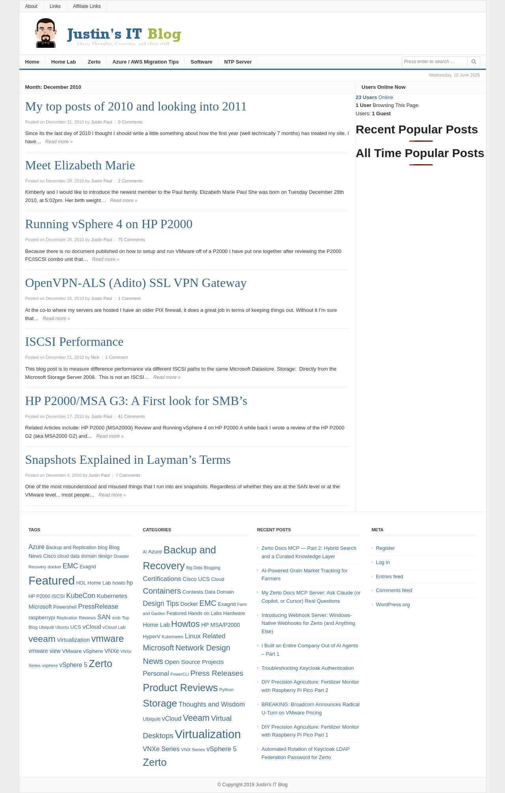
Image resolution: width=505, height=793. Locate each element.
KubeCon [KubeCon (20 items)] (80, 596)
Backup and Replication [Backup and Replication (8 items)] (71, 547)
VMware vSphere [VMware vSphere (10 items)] (82, 651)
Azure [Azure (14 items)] (36, 547)
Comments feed (394, 590)
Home (32, 62)
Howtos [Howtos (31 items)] (185, 624)
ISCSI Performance (74, 341)
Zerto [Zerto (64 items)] (154, 762)
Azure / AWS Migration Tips (145, 62)
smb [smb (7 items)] (116, 617)
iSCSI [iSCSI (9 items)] (58, 596)
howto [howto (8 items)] (118, 583)
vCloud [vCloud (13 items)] (91, 626)
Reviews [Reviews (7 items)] (87, 617)
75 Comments (131, 239)
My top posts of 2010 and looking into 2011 (136, 106)
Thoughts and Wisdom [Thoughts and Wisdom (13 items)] (211, 704)
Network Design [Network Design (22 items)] (202, 647)
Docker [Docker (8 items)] (189, 604)
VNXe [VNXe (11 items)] (112, 651)
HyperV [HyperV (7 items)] (152, 636)
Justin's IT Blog (272, 784)
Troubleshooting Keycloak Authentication (308, 668)
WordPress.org (393, 604)
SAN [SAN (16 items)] (103, 617)
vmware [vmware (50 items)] (107, 639)
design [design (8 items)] (105, 556)
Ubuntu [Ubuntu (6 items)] (62, 627)
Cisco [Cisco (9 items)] (49, 556)
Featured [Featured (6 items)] (176, 613)
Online (374, 97)
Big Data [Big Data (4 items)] (194, 567)
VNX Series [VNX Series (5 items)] (193, 749)
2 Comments (130, 180)
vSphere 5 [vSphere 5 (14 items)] (73, 665)
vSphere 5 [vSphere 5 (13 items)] (221, 749)
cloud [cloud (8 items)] (63, 556)
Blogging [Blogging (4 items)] (212, 567)
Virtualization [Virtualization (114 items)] (208, 734)
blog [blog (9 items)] (102, 547)
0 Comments (130, 122)
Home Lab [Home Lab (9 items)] (99, 583)
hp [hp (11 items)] (130, 582)
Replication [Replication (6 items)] (66, 617)
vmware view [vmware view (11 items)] (44, 651)
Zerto (94, 62)
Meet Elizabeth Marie (80, 165)
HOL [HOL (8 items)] (81, 583)
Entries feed (389, 576)
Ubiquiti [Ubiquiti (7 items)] (46, 627)
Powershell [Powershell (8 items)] (65, 607)
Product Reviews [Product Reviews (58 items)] (180, 687)
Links (55, 6)
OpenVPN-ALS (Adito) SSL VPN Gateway (136, 283)
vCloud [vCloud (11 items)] (171, 718)
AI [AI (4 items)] (145, 551)
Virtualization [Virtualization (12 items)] (73, 640)
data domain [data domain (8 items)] (83, 556)
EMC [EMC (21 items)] (207, 603)
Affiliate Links (87, 6)
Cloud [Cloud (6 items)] (217, 579)
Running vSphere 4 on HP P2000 (109, 224)
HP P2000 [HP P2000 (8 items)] (39, 596)
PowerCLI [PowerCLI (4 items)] (179, 674)
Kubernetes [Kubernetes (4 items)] (172, 636)
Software (201, 62)
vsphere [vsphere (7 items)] (50, 665)
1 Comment (129, 298)
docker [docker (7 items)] (54, 566)
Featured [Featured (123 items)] (51, 580)
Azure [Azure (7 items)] (155, 552)
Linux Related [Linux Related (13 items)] (205, 636)
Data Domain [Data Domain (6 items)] (219, 592)
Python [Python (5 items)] (226, 689)
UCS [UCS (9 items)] (75, 627)
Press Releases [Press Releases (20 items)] (216, 673)
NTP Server (238, 62)
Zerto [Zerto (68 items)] (100, 663)
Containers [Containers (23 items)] (162, 591)
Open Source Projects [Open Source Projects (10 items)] (194, 661)
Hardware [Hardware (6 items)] (234, 613)
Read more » (59, 141)
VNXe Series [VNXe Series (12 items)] (161, 748)
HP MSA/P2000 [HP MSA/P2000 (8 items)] (220, 625)
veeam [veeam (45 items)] (42, 639)
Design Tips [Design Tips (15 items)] (161, 603)
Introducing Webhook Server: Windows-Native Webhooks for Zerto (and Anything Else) (308, 623)
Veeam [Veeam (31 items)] (196, 718)
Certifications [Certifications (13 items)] (162, 579)
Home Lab (63, 62)
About (31, 6)
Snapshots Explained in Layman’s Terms (128, 459)
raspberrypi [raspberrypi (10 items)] (41, 618)
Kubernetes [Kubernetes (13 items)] (112, 595)
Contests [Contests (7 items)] (192, 592)
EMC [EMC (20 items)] (70, 566)
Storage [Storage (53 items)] (160, 703)
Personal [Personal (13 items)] (156, 673)
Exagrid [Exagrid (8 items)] (88, 567)
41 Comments (131, 416)
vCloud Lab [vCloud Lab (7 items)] (114, 627)
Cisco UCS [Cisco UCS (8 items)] (196, 579)
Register (385, 548)
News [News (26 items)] (153, 661)
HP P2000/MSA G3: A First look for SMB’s (136, 401)
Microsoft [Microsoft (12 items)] (40, 607)
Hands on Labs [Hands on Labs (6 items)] (205, 613)
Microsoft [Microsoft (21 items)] (158, 647)
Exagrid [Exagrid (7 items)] (227, 604)
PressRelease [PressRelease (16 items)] (98, 606)
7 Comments (128, 475)
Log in (383, 562)
